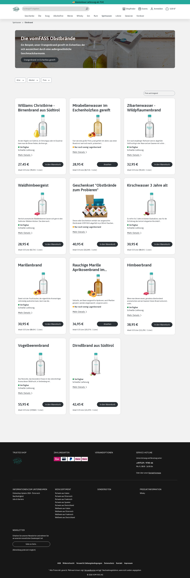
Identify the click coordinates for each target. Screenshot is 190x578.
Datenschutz (109, 563)
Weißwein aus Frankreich (64, 514)
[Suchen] (87, 8)
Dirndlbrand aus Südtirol (93, 345)
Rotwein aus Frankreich (63, 499)
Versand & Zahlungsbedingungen (89, 563)
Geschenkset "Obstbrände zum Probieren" (94, 187)
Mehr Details (24, 155)
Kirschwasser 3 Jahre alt (147, 185)
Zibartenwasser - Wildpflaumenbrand (144, 107)
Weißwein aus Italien (62, 508)
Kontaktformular (154, 473)
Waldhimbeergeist (33, 185)
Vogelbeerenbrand (33, 345)
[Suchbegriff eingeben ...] (53, 8)
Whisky (142, 493)
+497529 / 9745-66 (144, 463)
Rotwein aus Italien (62, 493)
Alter (20, 80)
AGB (59, 563)
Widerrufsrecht (68, 563)
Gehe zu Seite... (31, 544)
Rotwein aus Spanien (62, 502)
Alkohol (33, 80)
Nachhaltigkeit (18, 496)
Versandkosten (89, 570)
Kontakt (119, 563)
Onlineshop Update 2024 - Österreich (26, 493)
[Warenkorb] (170, 8)
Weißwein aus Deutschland (65, 517)
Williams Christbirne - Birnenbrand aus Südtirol (39, 107)
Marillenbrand (30, 265)
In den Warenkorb (53, 164)
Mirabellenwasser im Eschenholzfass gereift (91, 107)
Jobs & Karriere (18, 499)
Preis (46, 80)
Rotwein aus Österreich (63, 496)
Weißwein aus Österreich (64, 511)
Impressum (128, 563)
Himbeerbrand (139, 265)
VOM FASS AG (98, 575)
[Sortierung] (159, 93)
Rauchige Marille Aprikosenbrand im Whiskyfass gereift (88, 267)
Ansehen (107, 164)
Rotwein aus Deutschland (64, 505)
